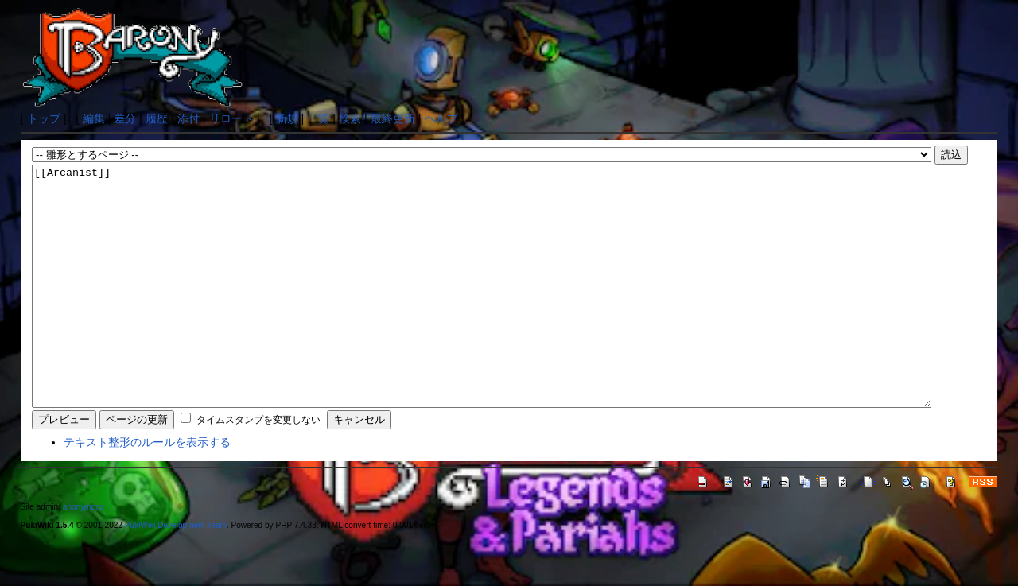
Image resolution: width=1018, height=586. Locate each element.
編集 (94, 118)
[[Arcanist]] (481, 310)
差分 (125, 118)
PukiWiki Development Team (176, 573)
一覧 (318, 118)
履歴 (157, 118)
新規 (287, 118)
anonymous (83, 554)
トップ (43, 118)
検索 (350, 118)
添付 (188, 118)
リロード (231, 118)
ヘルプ (441, 118)
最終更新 (393, 118)
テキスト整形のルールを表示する (147, 489)
